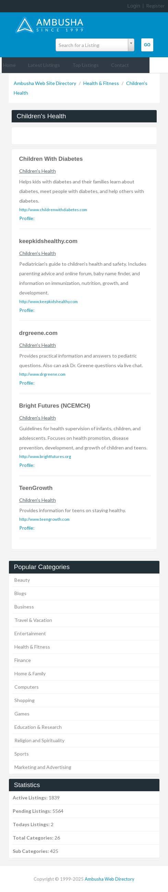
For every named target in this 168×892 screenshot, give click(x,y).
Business (24, 607)
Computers (26, 687)
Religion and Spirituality (39, 740)
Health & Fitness (101, 83)
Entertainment (30, 633)
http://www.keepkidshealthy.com (48, 301)
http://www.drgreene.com (42, 374)
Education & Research (38, 727)
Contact (120, 65)
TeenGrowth (36, 488)
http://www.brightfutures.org (45, 456)
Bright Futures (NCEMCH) (55, 405)
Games (21, 713)
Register (155, 6)
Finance (22, 660)
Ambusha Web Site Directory (45, 83)
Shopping (24, 700)
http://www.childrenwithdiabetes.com (53, 209)
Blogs (20, 593)
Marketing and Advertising (42, 767)
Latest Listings (44, 65)
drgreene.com (38, 333)
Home (9, 65)
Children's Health (37, 171)
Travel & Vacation (33, 620)
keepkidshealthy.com (48, 241)
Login (133, 6)
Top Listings (85, 65)
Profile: (27, 218)
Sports (21, 754)
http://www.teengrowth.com (44, 519)
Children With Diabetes (51, 159)
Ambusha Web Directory (109, 879)
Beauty (22, 580)
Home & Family (30, 673)
